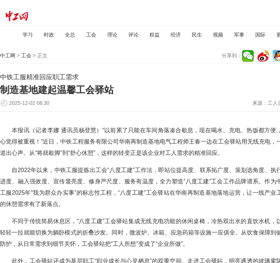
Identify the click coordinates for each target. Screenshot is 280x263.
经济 (176, 35)
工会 (91, 35)
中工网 (7, 55)
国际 (260, 35)
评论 (133, 35)
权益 (154, 35)
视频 (218, 35)
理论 (112, 35)
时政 (49, 35)
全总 (70, 35)
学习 (28, 35)
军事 (239, 35)
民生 (197, 35)
